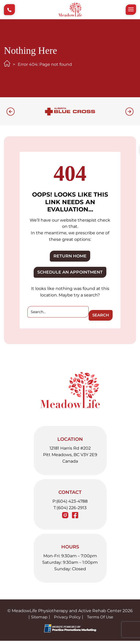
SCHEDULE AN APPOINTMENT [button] (70, 272)
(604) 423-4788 (72, 501)
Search (100, 315)
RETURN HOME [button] (70, 256)
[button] (9, 9)
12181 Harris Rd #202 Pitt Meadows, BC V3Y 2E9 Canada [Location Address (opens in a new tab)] (70, 455)
